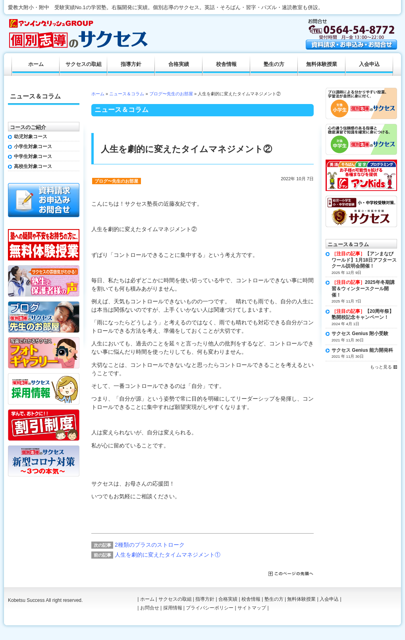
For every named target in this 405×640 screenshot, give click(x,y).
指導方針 (131, 64)
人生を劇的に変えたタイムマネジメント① (167, 554)
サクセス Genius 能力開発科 (362, 350)
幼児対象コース (30, 136)
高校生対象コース (33, 166)
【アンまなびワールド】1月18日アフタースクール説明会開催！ (364, 260)
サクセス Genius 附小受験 (360, 333)
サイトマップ (251, 608)
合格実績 (178, 64)
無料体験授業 (321, 64)
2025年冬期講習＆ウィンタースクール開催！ (363, 288)
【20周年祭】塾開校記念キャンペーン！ (363, 314)
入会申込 (369, 64)
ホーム (97, 93)
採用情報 (172, 608)
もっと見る (381, 366)
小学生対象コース (33, 146)
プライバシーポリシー (209, 608)
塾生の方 (274, 64)
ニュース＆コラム (126, 93)
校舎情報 (226, 64)
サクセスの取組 (84, 64)
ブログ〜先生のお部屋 (171, 93)
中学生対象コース (33, 156)
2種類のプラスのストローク (150, 545)
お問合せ (149, 608)
